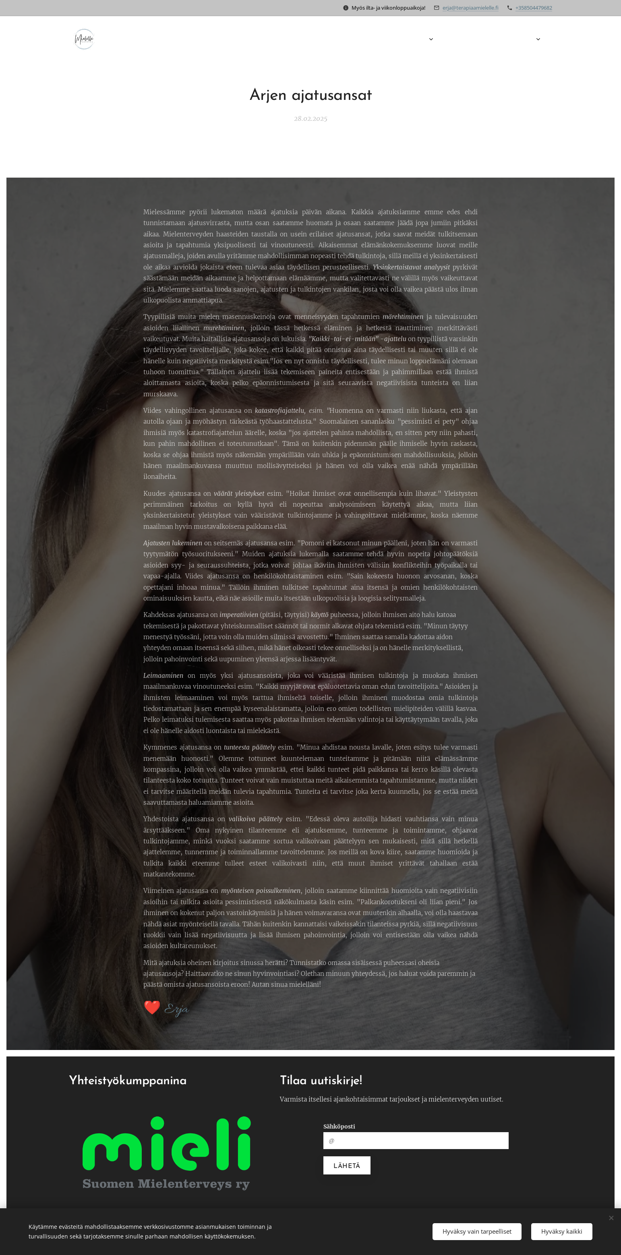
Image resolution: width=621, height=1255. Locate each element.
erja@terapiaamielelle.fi (471, 7)
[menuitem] (355, 39)
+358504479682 (533, 7)
